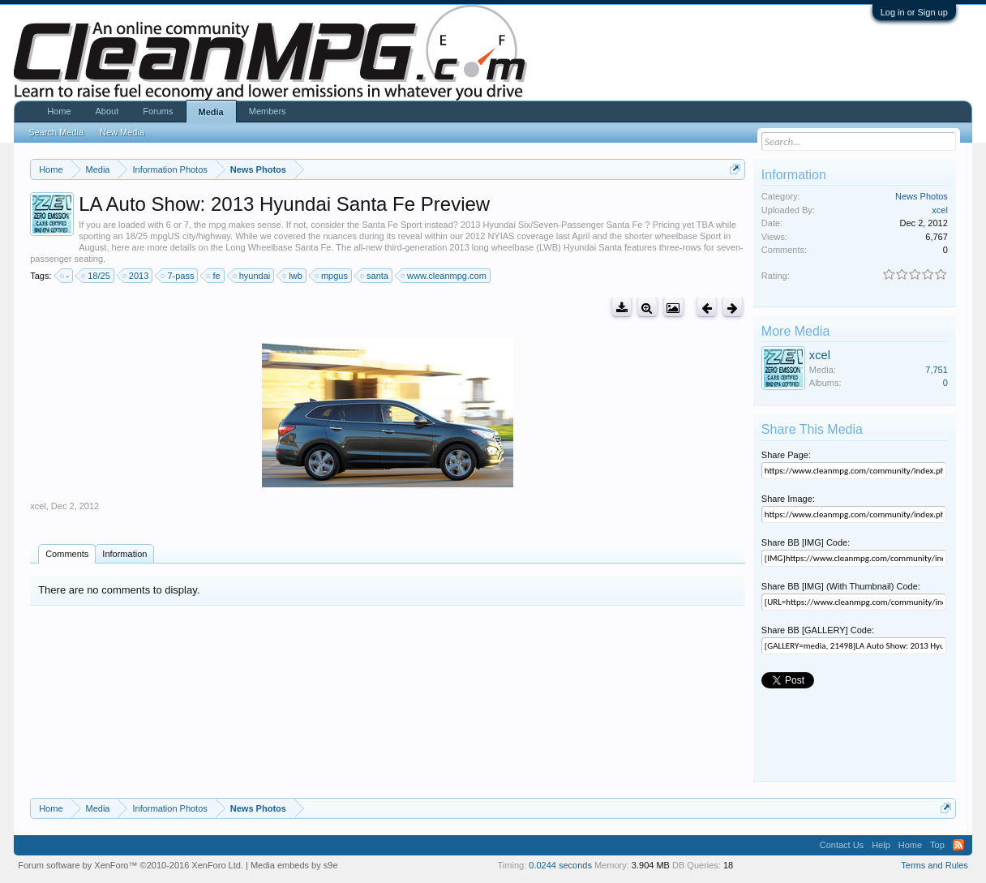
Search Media (56, 132)
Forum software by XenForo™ (130, 865)
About (107, 111)
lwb (293, 275)
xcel (38, 506)
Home (59, 111)
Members (267, 111)
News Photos (921, 196)
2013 (136, 275)
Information (124, 554)
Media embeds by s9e (294, 865)
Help (881, 845)
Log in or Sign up (914, 12)
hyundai (252, 275)
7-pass (178, 275)
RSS (958, 845)
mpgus (332, 275)
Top (937, 845)
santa (375, 275)
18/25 (96, 275)
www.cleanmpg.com (444, 275)
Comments (66, 554)
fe (214, 275)
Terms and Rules (934, 865)
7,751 (936, 370)
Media (211, 112)
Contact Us (842, 845)
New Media (122, 132)
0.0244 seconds (560, 865)
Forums (158, 111)
